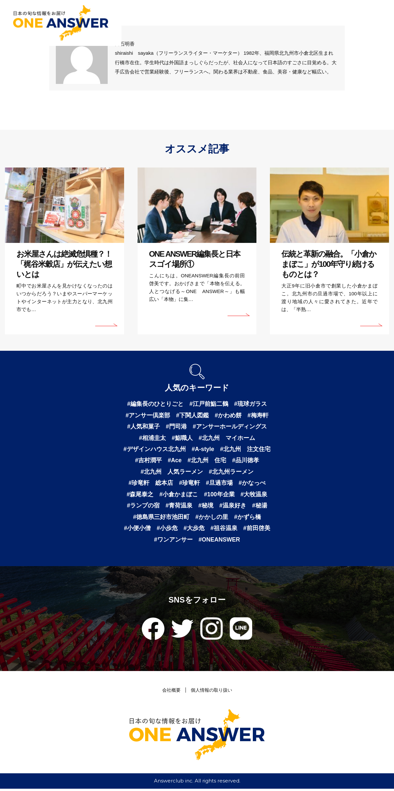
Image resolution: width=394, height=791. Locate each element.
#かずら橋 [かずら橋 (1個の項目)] (247, 518)
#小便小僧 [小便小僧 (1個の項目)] (137, 530)
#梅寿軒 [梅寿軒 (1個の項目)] (258, 415)
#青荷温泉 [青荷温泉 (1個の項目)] (178, 507)
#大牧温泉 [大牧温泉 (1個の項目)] (254, 495)
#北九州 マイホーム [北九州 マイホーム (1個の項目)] (227, 438)
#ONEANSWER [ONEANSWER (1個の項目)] (219, 541)
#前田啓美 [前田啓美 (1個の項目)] (256, 530)
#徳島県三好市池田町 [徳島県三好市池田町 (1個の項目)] (161, 518)
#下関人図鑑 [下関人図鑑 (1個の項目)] (192, 415)
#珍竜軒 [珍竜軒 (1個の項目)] (189, 484)
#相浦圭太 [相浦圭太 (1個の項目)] (152, 438)
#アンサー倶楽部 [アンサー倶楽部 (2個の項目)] (147, 415)
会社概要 (170, 692)
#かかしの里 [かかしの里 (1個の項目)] (211, 518)
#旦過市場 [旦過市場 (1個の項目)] (219, 484)
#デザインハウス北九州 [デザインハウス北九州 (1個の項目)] (154, 449)
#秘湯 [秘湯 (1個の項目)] (259, 507)
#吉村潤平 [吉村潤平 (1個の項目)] (148, 461)
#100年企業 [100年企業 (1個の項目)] (219, 495)
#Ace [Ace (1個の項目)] (174, 461)
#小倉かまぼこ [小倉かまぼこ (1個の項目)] (178, 495)
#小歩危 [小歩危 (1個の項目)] (167, 530)
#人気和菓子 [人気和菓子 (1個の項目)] (143, 427)
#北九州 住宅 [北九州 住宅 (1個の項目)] (207, 461)
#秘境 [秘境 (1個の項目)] (205, 507)
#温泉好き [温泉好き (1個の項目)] (232, 507)
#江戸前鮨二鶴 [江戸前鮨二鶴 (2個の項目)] (208, 404)
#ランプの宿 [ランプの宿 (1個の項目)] (143, 507)
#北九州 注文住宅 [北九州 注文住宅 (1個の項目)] (245, 449)
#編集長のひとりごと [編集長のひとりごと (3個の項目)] (155, 404)
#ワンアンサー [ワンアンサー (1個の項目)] (172, 541)
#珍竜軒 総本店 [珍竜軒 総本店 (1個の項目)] (150, 484)
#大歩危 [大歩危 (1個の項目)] (194, 530)
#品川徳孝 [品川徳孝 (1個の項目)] (245, 461)
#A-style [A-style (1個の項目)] (202, 449)
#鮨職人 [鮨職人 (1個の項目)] (182, 438)
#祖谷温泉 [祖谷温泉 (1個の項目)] (223, 530)
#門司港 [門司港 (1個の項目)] (176, 427)
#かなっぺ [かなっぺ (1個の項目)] (252, 484)
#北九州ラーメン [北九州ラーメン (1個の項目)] (231, 472)
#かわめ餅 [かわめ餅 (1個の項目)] (228, 415)
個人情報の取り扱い (212, 692)
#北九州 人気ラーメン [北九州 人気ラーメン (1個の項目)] (172, 472)
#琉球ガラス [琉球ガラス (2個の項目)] (250, 404)
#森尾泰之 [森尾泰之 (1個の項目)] (139, 495)
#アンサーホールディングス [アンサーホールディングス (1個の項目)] (230, 427)
